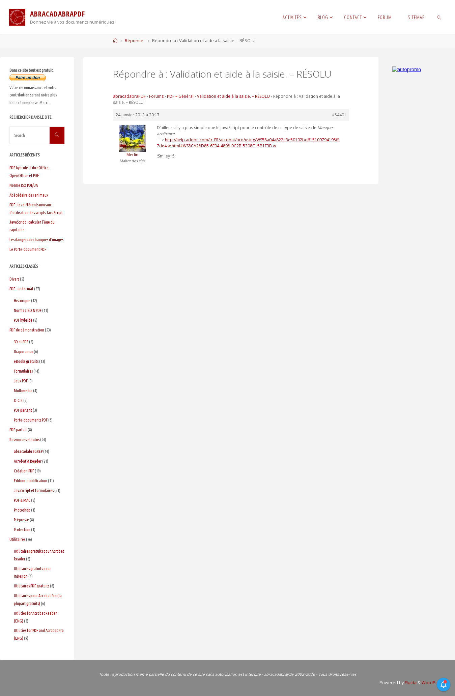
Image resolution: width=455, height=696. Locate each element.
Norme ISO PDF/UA (23, 185)
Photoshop (22, 510)
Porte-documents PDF (31, 419)
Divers (14, 279)
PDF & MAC (22, 500)
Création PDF (24, 470)
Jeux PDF (21, 380)
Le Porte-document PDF (27, 249)
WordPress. (434, 683)
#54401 (339, 115)
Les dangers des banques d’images (36, 239)
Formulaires (23, 371)
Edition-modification (30, 480)
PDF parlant (23, 410)
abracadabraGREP (28, 451)
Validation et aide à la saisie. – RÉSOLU (233, 96)
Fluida (410, 683)
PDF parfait (18, 429)
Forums (156, 96)
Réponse (134, 41)
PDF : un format (21, 288)
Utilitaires (17, 539)
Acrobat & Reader (27, 461)
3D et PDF (21, 341)
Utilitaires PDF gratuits (31, 585)
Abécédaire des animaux (28, 195)
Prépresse (21, 519)
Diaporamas (23, 351)
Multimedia (23, 390)
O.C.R (18, 400)
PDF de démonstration (26, 329)
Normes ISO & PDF (27, 310)
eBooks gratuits (26, 361)
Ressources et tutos (24, 439)
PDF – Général (180, 96)
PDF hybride (23, 320)
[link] (439, 17)
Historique (22, 300)
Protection (22, 529)
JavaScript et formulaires (34, 490)
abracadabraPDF (129, 96)
